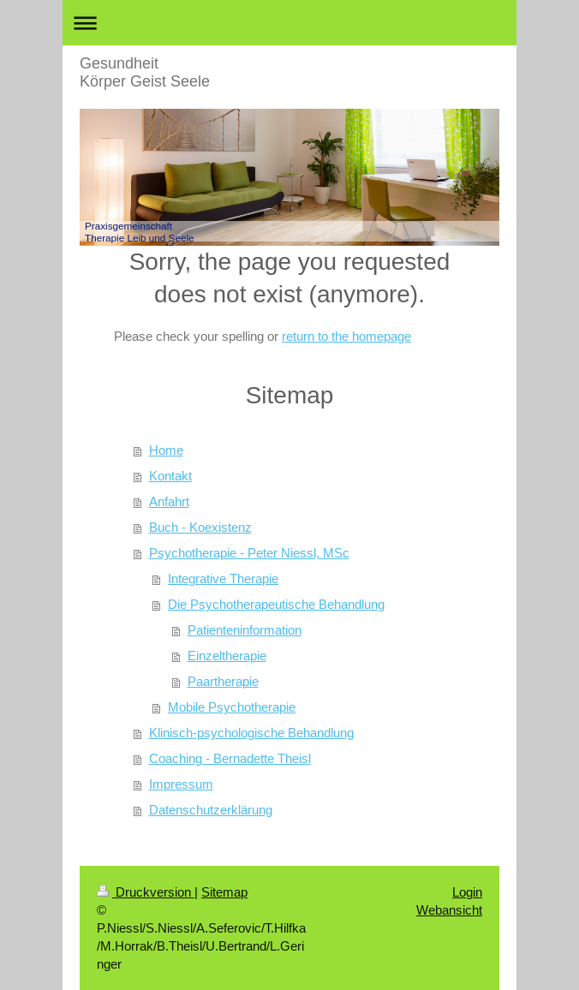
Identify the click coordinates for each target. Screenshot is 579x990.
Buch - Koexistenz (200, 527)
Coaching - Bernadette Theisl (230, 758)
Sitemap (224, 892)
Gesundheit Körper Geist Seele (145, 72)
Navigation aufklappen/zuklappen (289, 22)
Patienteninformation (244, 630)
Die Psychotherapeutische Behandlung (276, 604)
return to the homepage (346, 336)
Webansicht (449, 910)
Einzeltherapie (227, 655)
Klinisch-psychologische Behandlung (251, 732)
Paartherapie (223, 681)
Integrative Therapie (223, 578)
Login (467, 892)
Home (166, 450)
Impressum (181, 784)
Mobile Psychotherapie (231, 707)
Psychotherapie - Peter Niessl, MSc (249, 553)
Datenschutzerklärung (210, 809)
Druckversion (145, 892)
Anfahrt (169, 501)
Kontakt (170, 475)
